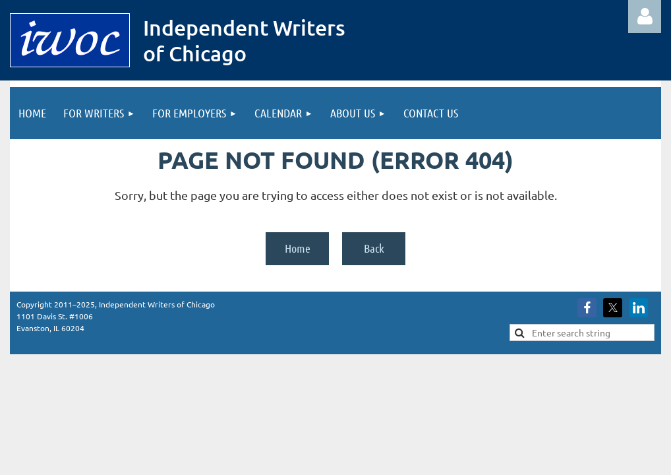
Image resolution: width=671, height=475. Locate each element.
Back (374, 248)
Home (297, 248)
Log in (644, 16)
